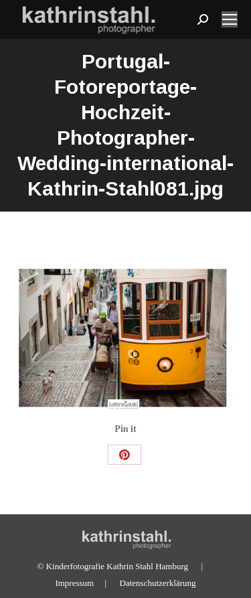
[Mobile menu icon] (230, 19)
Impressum (74, 583)
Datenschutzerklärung (158, 583)
